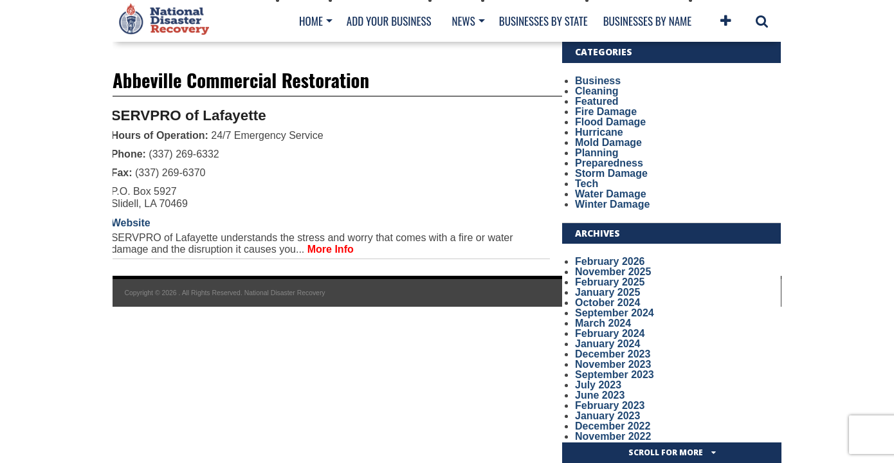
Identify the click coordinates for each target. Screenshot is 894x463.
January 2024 (607, 343)
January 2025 (607, 292)
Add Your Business (389, 21)
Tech (586, 183)
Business (598, 80)
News (463, 21)
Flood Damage (610, 121)
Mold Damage (608, 142)
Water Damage (610, 193)
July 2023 (598, 384)
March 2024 (603, 323)
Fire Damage (606, 111)
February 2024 (610, 333)
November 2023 (613, 364)
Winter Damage (612, 204)
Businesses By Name (647, 21)
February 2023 (610, 405)
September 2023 (614, 374)
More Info (330, 249)
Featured (597, 101)
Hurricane (599, 132)
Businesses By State (543, 21)
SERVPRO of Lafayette (188, 115)
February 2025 (610, 282)
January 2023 (607, 415)
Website (131, 222)
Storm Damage (611, 173)
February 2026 (610, 261)
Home (311, 21)
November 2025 (613, 271)
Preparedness (609, 163)
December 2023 (612, 354)
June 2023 (600, 395)
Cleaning (597, 91)
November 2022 (613, 436)
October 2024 (607, 302)
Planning (597, 152)
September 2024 (614, 312)
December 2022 (612, 426)
